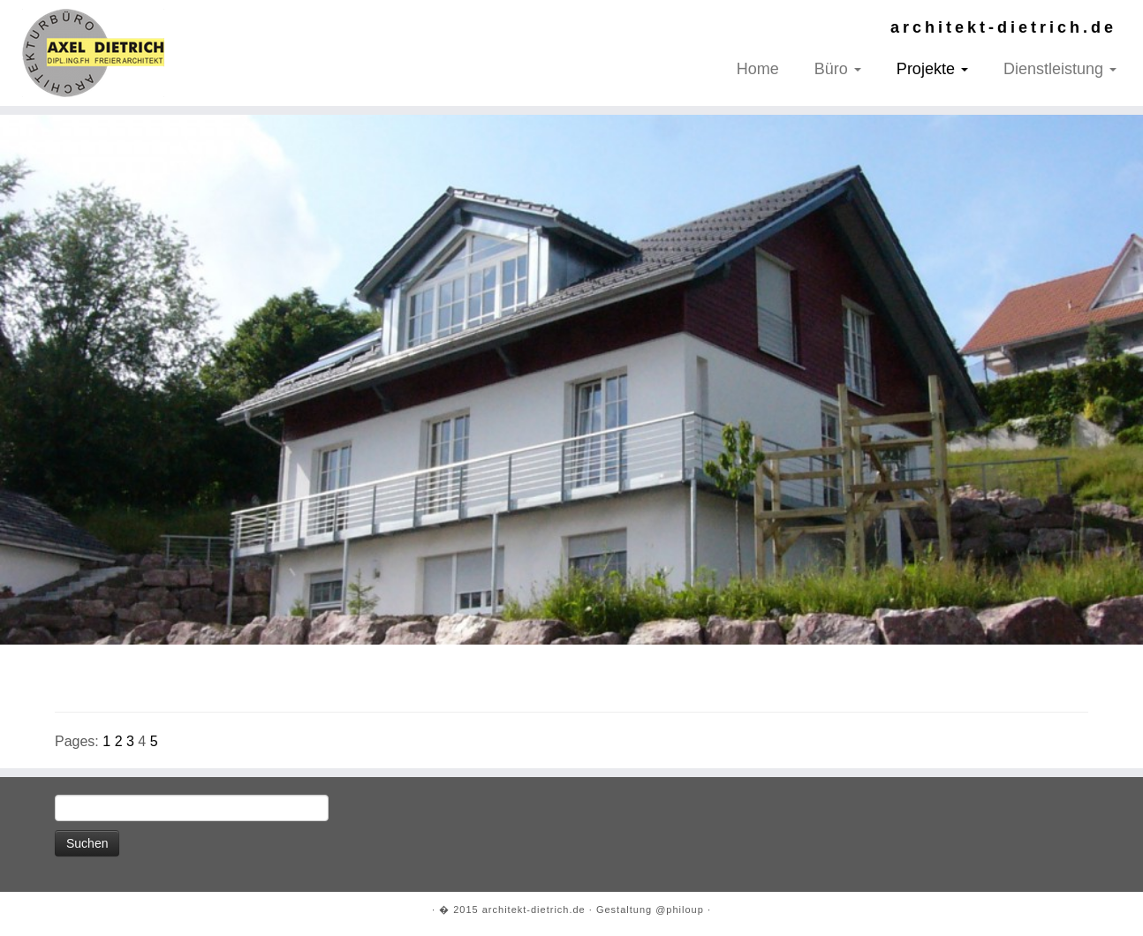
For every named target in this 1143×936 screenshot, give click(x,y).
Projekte (932, 69)
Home (758, 69)
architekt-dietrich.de (534, 909)
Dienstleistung (1060, 69)
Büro (837, 69)
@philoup (679, 909)
